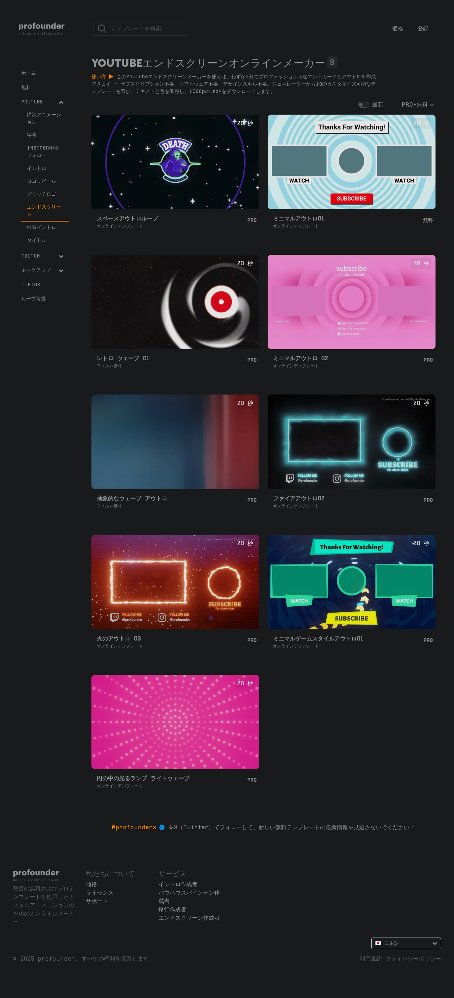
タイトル (36, 240)
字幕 (32, 135)
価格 (397, 28)
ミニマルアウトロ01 (299, 219)
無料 (26, 87)
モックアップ (42, 270)
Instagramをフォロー (43, 151)
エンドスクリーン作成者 (189, 918)
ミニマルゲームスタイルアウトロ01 (318, 639)
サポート (97, 901)
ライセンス (100, 893)
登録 (423, 28)
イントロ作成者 (178, 884)
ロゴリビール (41, 181)
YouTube (42, 101)
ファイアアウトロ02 (299, 498)
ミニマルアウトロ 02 (300, 358)
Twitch (42, 256)
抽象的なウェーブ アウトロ (132, 498)
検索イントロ (41, 227)
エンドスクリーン (44, 210)
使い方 (102, 76)
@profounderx (134, 827)
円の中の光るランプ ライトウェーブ (143, 778)
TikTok (30, 284)
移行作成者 (172, 909)
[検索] (140, 29)
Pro (251, 220)
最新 (377, 105)
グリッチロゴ (41, 194)
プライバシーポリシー (413, 959)
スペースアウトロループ (127, 219)
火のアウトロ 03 (119, 639)
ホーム (28, 73)
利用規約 (370, 959)
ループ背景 (33, 299)
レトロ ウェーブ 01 (123, 358)
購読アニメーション (44, 118)
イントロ (36, 168)
